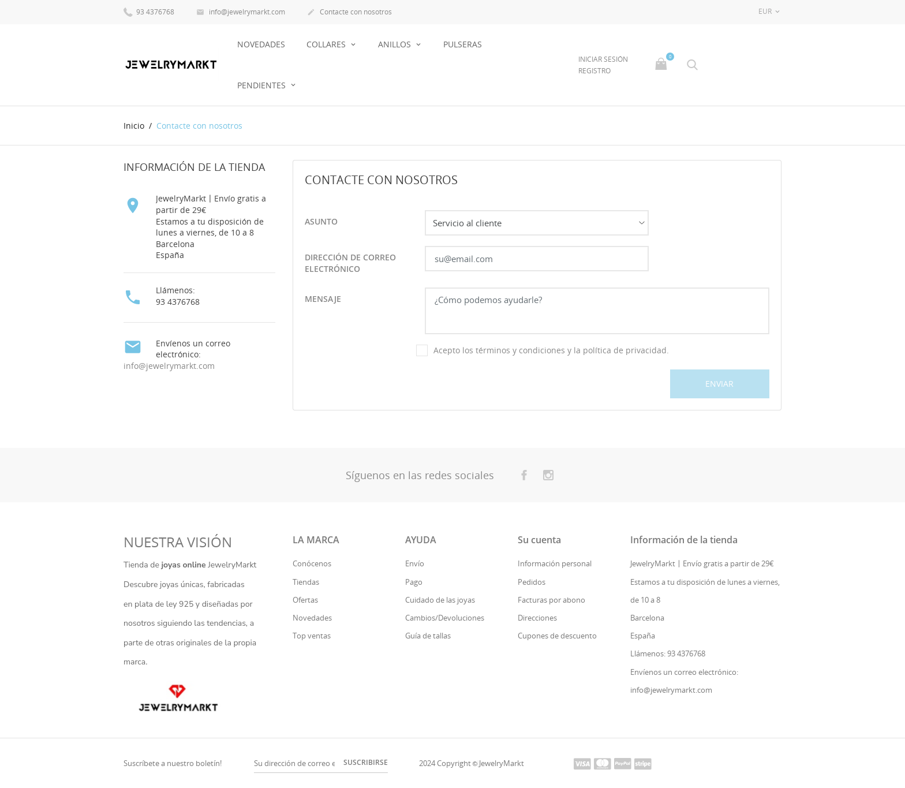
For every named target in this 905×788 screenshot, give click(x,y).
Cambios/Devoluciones (444, 618)
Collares (327, 44)
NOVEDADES (261, 44)
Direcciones (537, 618)
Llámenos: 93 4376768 (667, 653)
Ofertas (305, 600)
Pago (413, 582)
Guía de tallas (428, 635)
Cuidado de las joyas (440, 600)
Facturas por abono (551, 600)
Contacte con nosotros (349, 12)
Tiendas (306, 582)
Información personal (555, 563)
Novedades (312, 618)
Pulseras (462, 44)
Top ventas (312, 635)
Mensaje (323, 298)
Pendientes (262, 85)
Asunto (321, 221)
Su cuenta (539, 539)
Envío (414, 563)
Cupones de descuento (557, 635)
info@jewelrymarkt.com (240, 12)
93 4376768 (149, 11)
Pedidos (531, 582)
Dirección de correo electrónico (350, 263)
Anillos (395, 44)
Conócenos (312, 563)
